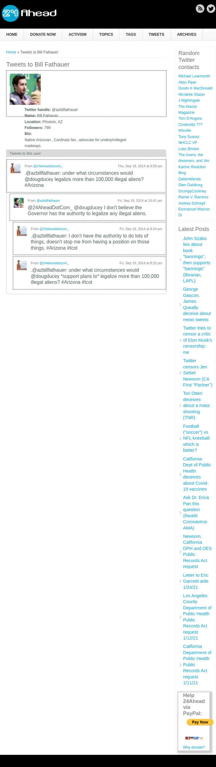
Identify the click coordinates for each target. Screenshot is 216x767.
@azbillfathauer (48, 200)
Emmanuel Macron (194, 209)
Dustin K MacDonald (195, 88)
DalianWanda (189, 179)
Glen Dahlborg (190, 185)
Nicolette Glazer (191, 94)
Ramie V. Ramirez (193, 197)
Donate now (43, 34)
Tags (131, 34)
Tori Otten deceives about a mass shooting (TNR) (196, 405)
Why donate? (194, 747)
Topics (106, 34)
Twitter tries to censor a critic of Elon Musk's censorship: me (197, 340)
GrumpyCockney (192, 191)
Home (11, 34)
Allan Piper (187, 82)
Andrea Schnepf (191, 203)
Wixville (184, 130)
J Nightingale (189, 100)
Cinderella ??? (190, 124)
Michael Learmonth (194, 76)
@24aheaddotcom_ (48, 166)
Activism (77, 34)
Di (180, 215)
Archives (186, 34)
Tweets (156, 34)
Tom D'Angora (190, 118)
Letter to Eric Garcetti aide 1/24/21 (196, 581)
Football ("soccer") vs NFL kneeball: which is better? (196, 438)
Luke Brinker (188, 149)
